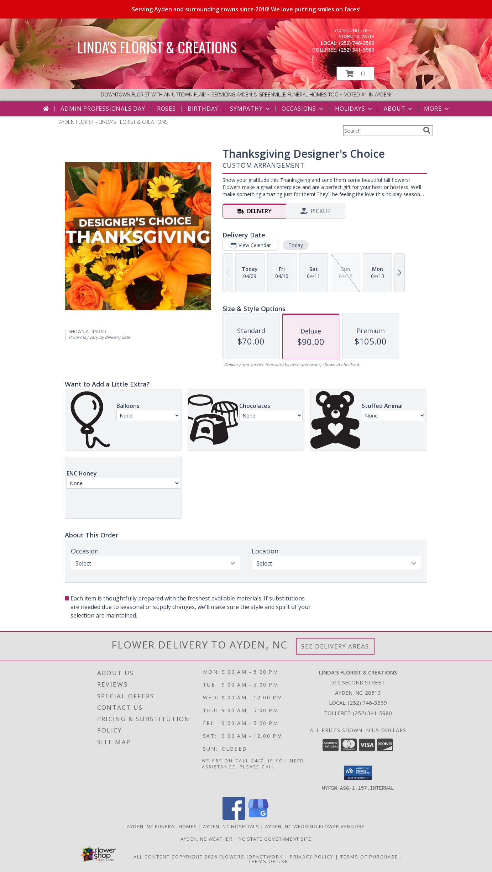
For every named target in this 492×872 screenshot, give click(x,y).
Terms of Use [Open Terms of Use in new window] (268, 861)
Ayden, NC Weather (206, 838)
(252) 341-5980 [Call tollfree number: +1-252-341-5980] (356, 49)
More (437, 108)
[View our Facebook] (234, 817)
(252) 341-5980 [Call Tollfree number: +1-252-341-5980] (372, 712)
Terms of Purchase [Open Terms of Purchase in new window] (369, 856)
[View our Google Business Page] (258, 817)
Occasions (303, 108)
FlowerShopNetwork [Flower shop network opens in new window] (251, 856)
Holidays (354, 108)
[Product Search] (382, 131)
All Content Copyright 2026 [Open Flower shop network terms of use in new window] (176, 856)
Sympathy (250, 108)
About (399, 108)
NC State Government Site (275, 838)
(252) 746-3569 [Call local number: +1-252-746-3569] (356, 43)
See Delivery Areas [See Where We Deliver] (335, 646)
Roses (166, 108)
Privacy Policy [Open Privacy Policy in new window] (312, 856)
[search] (427, 130)
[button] (355, 73)
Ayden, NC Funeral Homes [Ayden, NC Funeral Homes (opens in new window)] (162, 826)
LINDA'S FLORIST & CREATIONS (157, 47)
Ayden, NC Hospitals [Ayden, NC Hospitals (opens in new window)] (231, 826)
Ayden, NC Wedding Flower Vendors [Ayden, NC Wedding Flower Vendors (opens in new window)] (315, 826)
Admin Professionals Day (103, 108)
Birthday (203, 108)
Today (295, 245)
